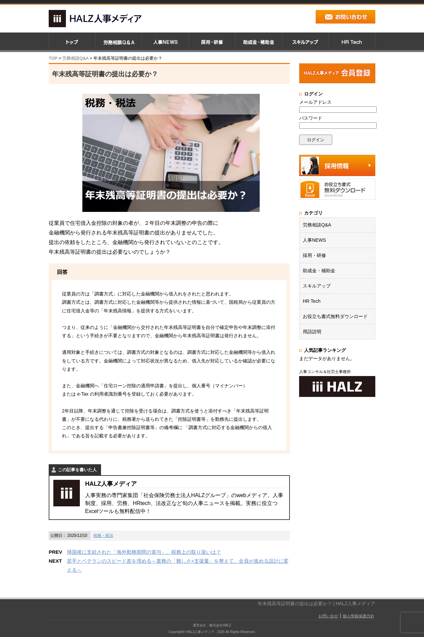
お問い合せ (328, 616)
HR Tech (311, 301)
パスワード (310, 118)
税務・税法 (103, 535)
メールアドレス (315, 102)
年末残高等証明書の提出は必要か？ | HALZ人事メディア (316, 603)
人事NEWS (314, 240)
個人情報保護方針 (358, 616)
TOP (53, 58)
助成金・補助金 (319, 270)
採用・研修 (314, 255)
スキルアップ (317, 285)
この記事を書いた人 (77, 469)
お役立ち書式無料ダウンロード (335, 316)
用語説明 (312, 331)
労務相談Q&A (75, 58)
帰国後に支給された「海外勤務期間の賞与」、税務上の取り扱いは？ (144, 552)
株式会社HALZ (220, 625)
